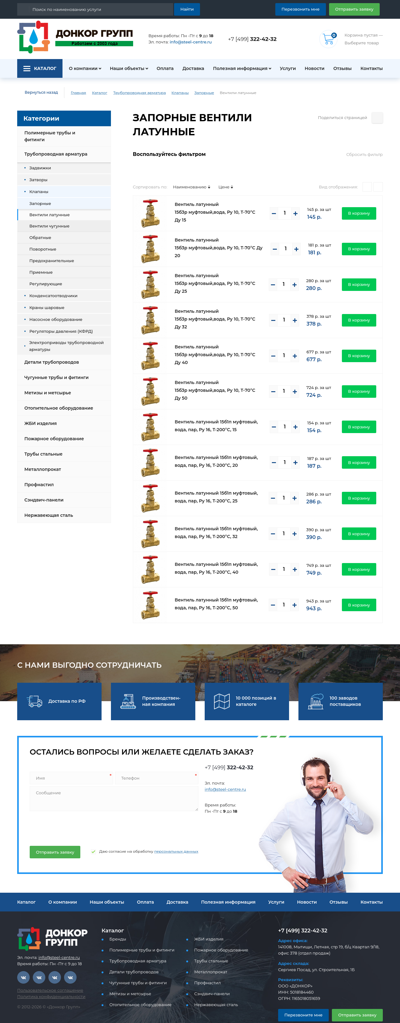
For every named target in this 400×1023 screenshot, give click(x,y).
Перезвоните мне (300, 1000)
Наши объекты (123, 68)
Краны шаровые (44, 302)
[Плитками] (367, 172)
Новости (312, 68)
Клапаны (169, 93)
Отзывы (342, 68)
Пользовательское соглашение (46, 976)
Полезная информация (237, 68)
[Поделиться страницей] (377, 117)
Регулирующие (43, 278)
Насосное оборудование (52, 314)
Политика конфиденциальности (47, 982)
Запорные (191, 93)
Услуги (285, 68)
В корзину (361, 199)
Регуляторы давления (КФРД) (57, 326)
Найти (188, 9)
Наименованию (184, 172)
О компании (79, 68)
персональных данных (163, 837)
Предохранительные (48, 255)
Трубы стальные (42, 449)
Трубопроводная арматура (132, 93)
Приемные (39, 267)
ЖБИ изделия (39, 418)
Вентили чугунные (46, 220)
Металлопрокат (41, 464)
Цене (215, 172)
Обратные (38, 232)
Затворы (37, 174)
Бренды (116, 925)
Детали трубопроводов (49, 357)
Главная (74, 93)
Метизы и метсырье (46, 387)
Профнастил (38, 479)
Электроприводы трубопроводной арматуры (61, 341)
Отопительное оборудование (56, 403)
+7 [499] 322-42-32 (301, 916)
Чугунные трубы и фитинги (54, 372)
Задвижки (38, 162)
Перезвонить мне (308, 9)
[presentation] (76, 813)
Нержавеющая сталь (46, 510)
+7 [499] (254, 39)
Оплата (162, 68)
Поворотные (40, 244)
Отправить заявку (356, 9)
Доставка (191, 68)
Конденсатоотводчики (49, 290)
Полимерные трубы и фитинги (57, 133)
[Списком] (378, 172)
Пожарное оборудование (51, 433)
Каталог (95, 93)
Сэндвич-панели (42, 494)
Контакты (372, 68)
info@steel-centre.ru (187, 42)
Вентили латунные (47, 209)
